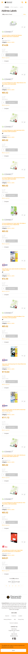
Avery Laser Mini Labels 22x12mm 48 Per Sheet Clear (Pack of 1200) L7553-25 (13, 410)
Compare (5, 61)
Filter (24, 14)
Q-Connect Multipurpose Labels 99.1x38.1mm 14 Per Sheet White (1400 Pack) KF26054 (13, 503)
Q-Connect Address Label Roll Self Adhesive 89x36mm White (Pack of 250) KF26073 (12, 36)
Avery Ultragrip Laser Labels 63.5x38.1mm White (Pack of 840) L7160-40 (14, 269)
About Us (7, 615)
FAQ (15, 619)
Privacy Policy (21, 619)
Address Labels (10, 42)
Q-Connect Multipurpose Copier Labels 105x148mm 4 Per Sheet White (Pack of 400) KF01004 (14, 224)
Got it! (13, 650)
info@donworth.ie (14, 636)
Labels (21, 7)
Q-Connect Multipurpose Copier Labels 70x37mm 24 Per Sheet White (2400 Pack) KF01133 (13, 455)
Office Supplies (14, 7)
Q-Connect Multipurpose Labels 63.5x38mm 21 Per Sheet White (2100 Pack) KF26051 (13, 317)
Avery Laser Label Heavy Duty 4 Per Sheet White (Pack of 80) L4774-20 (14, 364)
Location (20, 615)
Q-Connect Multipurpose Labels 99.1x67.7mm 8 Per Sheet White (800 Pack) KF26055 (13, 178)
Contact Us (13, 615)
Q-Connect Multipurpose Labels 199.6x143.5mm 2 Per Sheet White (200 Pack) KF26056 (14, 83)
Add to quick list (5, 57)
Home (7, 7)
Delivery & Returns (7, 619)
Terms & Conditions (14, 623)
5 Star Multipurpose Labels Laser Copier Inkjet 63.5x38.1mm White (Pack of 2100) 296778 (12, 551)
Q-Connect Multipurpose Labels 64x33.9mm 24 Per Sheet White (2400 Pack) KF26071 (13, 131)
